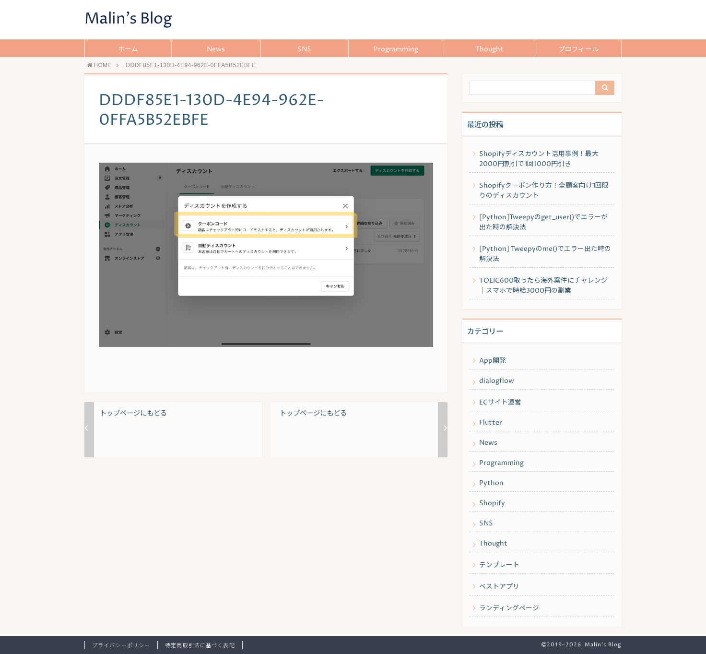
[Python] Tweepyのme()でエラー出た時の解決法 (545, 254)
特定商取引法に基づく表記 (200, 645)
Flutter (490, 422)
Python (491, 483)
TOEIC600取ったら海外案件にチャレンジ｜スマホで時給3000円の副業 (543, 285)
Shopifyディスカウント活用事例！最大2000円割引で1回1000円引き (539, 159)
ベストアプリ (499, 587)
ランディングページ (509, 608)
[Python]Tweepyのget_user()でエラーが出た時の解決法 (543, 222)
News (216, 49)
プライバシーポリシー (121, 645)
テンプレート (499, 565)
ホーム (128, 49)
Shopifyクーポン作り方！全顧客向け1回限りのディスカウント (544, 190)
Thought (489, 49)
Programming (396, 49)
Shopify (492, 503)
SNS (304, 49)
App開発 (492, 361)
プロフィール (578, 49)
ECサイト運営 (500, 402)
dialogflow (496, 381)
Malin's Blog (128, 19)
